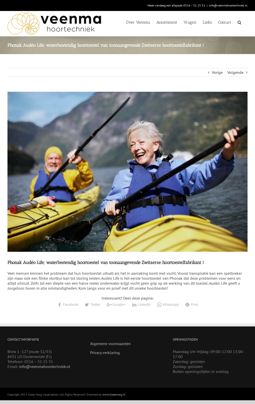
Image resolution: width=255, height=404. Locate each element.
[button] (239, 22)
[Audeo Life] (127, 172)
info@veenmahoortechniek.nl (228, 5)
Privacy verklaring (105, 352)
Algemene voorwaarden (110, 343)
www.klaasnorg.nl (114, 394)
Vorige (217, 72)
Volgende (235, 72)
